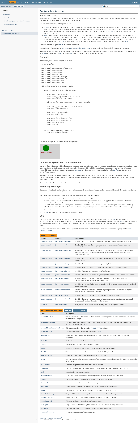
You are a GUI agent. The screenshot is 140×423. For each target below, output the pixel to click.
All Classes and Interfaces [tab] (51, 310)
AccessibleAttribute (48, 322)
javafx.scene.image (62, 264)
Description (6, 14)
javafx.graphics (6, 6)
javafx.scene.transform (64, 299)
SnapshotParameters (48, 397)
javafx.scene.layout (62, 271)
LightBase (44, 368)
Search (46, 2)
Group (43, 359)
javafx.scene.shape (62, 289)
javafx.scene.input (62, 267)
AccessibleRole (46, 331)
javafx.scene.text (61, 295)
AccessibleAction (47, 317)
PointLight (44, 386)
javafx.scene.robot (62, 284)
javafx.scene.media (62, 275)
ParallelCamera (46, 375)
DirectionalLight (46, 355)
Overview (4, 2)
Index (40, 2)
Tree (22, 2)
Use (18, 2)
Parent (43, 379)
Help (51, 2)
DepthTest (44, 352)
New (26, 2)
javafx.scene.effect (62, 258)
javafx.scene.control (63, 250)
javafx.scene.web (61, 304)
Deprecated (33, 2)
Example (7, 18)
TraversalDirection (47, 412)
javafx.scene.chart (62, 245)
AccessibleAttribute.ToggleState (53, 328)
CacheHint (44, 341)
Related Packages (8, 30)
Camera (43, 344)
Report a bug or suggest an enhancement (50, 418)
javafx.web (44, 304)
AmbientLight (46, 335)
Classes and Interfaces (10, 33)
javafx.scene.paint (62, 278)
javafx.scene (18, 6)
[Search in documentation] (120, 6)
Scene (43, 390)
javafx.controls (46, 245)
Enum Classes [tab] (80, 310)
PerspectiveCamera (48, 383)
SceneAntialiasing (47, 394)
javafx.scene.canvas (63, 241)
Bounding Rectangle (10, 24)
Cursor (43, 348)
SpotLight (44, 405)
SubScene (44, 408)
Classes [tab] (68, 310)
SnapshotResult (46, 401)
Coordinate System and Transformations (17, 21)
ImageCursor (45, 364)
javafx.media (45, 275)
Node (43, 372)
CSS (5, 27)
